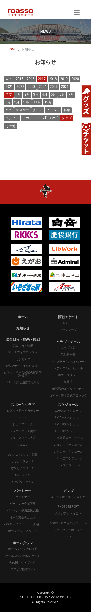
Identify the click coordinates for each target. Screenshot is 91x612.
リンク (68, 536)
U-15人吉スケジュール (68, 444)
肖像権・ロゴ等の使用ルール (68, 523)
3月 (36, 94)
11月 (37, 102)
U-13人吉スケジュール (68, 458)
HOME (12, 49)
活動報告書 (68, 354)
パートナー (23, 497)
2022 (20, 87)
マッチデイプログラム (22, 352)
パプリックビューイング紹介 (23, 524)
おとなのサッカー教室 (22, 454)
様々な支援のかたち (23, 517)
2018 (53, 79)
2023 (31, 87)
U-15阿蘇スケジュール (68, 438)
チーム (38, 110)
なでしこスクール (22, 468)
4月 (44, 94)
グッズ (67, 118)
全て (8, 79)
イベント (53, 110)
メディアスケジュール (68, 368)
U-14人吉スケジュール (68, 451)
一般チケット (68, 323)
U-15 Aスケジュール (68, 417)
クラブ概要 (68, 348)
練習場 (68, 382)
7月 (71, 94)
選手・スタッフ (68, 375)
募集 (67, 110)
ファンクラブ (68, 330)
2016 (30, 79)
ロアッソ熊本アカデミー (23, 410)
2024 (42, 87)
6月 (62, 94)
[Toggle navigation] (76, 13)
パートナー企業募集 (23, 503)
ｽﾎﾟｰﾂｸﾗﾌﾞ (50, 118)
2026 (64, 87)
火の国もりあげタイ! (22, 562)
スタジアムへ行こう (68, 513)
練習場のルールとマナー (68, 388)
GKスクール (23, 475)
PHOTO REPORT (68, 506)
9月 (16, 102)
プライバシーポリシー (68, 530)
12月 (48, 102)
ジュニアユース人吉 (23, 438)
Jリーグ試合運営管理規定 (23, 382)
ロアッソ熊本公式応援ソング (68, 395)
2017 (41, 79)
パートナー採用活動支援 (23, 510)
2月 (27, 94)
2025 (54, 87)
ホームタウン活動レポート (22, 555)
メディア (12, 118)
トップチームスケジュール (68, 361)
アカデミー (31, 118)
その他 (10, 126)
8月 (8, 102)
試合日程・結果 (23, 345)
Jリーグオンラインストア (68, 497)
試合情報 (22, 110)
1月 (18, 94)
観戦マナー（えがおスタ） (22, 366)
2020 (75, 79)
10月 (26, 102)
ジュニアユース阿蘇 (23, 431)
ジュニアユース (23, 424)
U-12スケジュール (68, 465)
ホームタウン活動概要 (22, 549)
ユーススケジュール (68, 410)
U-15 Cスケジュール (68, 431)
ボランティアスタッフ (22, 531)
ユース (22, 417)
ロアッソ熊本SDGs (22, 569)
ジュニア (23, 444)
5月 (53, 94)
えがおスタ (23, 359)
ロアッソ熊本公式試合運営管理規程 (23, 374)
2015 (19, 79)
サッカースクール (22, 461)
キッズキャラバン (22, 481)
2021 (9, 87)
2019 (64, 79)
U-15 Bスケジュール (68, 424)
